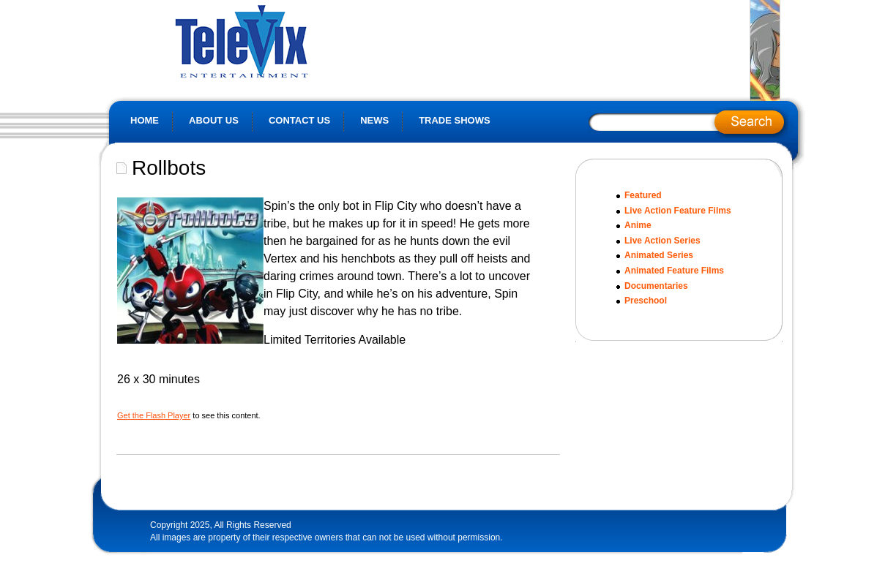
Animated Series (658, 255)
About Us (214, 120)
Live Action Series (662, 240)
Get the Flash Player (153, 415)
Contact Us (299, 120)
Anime (638, 225)
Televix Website (274, 40)
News (374, 120)
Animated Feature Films (674, 270)
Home (144, 120)
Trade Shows (454, 120)
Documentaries (656, 286)
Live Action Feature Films (677, 210)
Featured (643, 195)
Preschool (645, 300)
